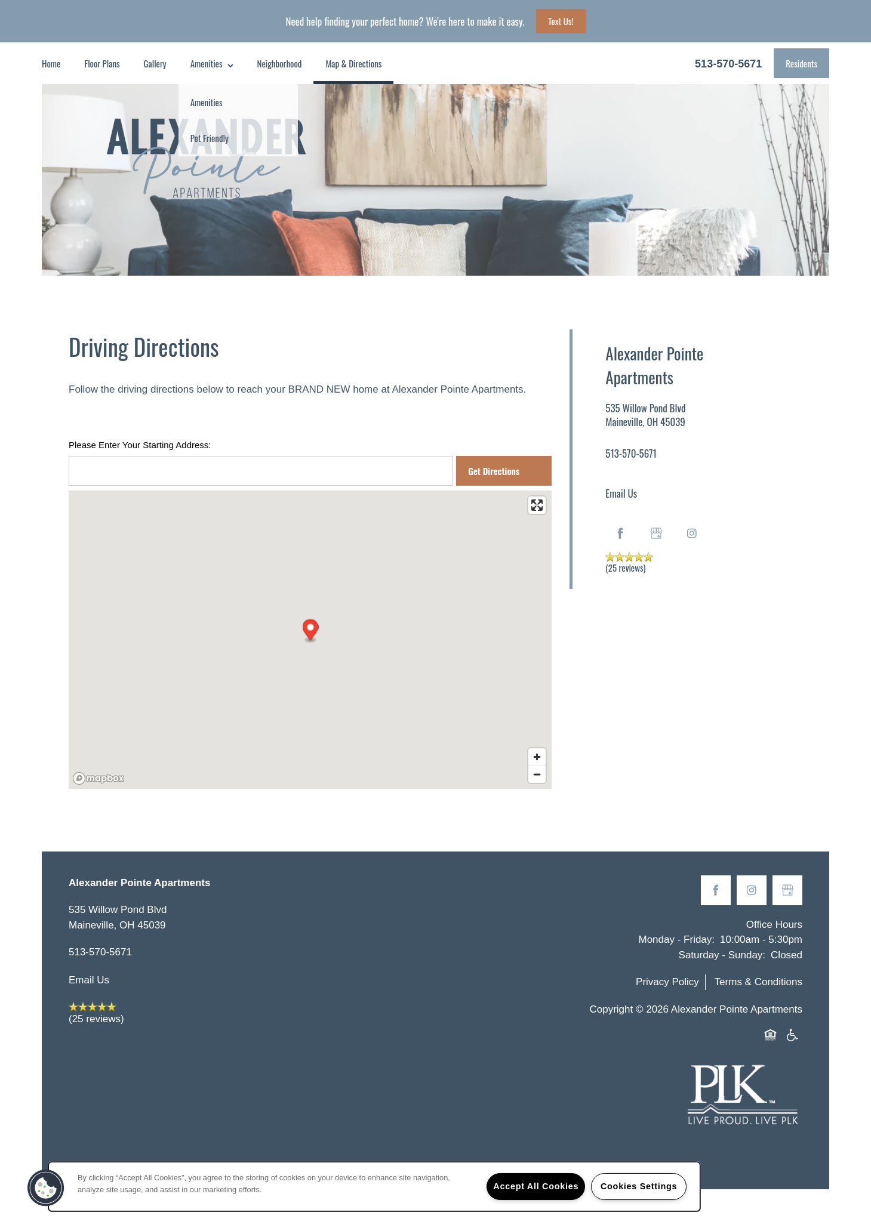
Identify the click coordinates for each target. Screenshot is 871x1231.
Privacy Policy (667, 982)
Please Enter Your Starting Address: (140, 445)
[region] (374, 1186)
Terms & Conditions (758, 982)
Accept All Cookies (535, 1186)
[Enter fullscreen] (537, 505)
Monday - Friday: (677, 939)
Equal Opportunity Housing (772, 1036)
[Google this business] (656, 533)
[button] (801, 63)
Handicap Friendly (792, 1036)
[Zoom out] (537, 774)
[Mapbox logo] (98, 778)
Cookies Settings (639, 1186)
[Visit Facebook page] (620, 533)
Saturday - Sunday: (722, 955)
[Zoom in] (537, 757)
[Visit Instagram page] (692, 533)
